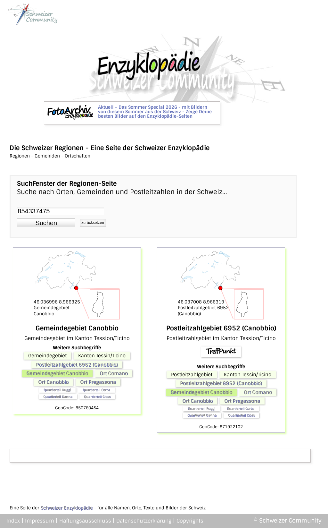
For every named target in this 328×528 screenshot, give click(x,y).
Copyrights (189, 520)
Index (13, 520)
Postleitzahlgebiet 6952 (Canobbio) (77, 365)
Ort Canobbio (53, 382)
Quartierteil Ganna (57, 397)
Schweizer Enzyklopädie (67, 508)
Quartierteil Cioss (97, 397)
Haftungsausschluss (85, 520)
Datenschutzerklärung (143, 520)
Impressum (39, 520)
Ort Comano (114, 373)
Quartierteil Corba (96, 390)
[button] (46, 223)
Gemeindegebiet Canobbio (57, 373)
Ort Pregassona (98, 382)
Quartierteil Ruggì (57, 390)
